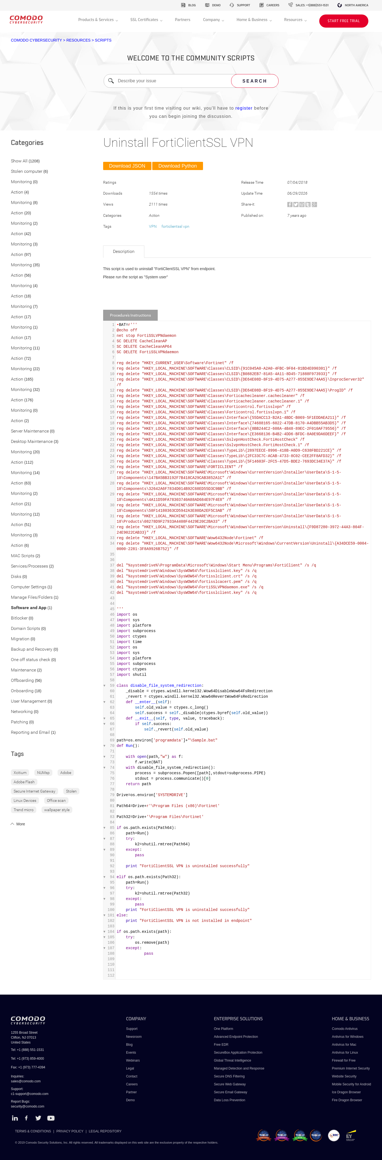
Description (124, 251)
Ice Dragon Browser (346, 1092)
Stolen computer (26, 171)
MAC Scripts (22, 556)
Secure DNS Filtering (229, 1076)
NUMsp (43, 772)
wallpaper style (57, 810)
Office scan (56, 800)
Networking (22, 711)
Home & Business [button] (252, 19)
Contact (131, 1076)
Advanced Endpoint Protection (236, 1037)
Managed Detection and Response (239, 1068)
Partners (182, 19)
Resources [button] (293, 19)
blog (192, 5)
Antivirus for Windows (347, 1037)
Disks (16, 576)
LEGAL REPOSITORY (105, 1131)
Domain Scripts (25, 628)
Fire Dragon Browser (347, 1100)
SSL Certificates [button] (144, 19)
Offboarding (22, 680)
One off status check (30, 660)
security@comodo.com (27, 1106)
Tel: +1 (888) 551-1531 (27, 1050)
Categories (27, 143)
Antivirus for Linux (345, 1052)
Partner (131, 1092)
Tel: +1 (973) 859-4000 (27, 1058)
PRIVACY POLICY (69, 1131)
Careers (132, 1084)
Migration (20, 639)
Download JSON (127, 166)
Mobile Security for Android (351, 1084)
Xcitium (20, 772)
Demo (130, 1100)
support (243, 5)
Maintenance (23, 670)
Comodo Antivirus (345, 1029)
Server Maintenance (30, 431)
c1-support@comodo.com (30, 1094)
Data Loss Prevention (229, 1100)
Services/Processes (29, 566)
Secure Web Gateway (230, 1084)
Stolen (71, 791)
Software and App (28, 608)
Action (17, 192)
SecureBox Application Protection (238, 1052)
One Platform (223, 1029)
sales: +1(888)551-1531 (312, 5)
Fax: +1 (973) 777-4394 (28, 1067)
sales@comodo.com (26, 1081)
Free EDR (221, 1045)
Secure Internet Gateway (34, 791)
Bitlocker (19, 618)
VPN (153, 226)
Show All (19, 161)
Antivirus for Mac (344, 1045)
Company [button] (212, 19)
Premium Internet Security (351, 1068)
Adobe (65, 772)
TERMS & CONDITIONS (33, 1131)
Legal (130, 1068)
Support (132, 1029)
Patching (19, 722)
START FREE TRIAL (344, 21)
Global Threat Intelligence (232, 1060)
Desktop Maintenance (32, 441)
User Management (28, 701)
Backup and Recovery (31, 649)
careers (273, 5)
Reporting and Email (30, 732)
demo (216, 5)
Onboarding (22, 691)
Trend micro (24, 810)
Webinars (133, 1060)
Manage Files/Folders (32, 597)
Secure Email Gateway (231, 1092)
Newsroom (134, 1037)
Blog (129, 1045)
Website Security (344, 1076)
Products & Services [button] (96, 19)
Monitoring (21, 182)
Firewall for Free (344, 1060)
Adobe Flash (24, 782)
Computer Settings (28, 587)
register (244, 108)
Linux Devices (25, 800)
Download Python (177, 166)
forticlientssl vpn (175, 226)
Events (131, 1052)
